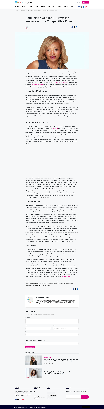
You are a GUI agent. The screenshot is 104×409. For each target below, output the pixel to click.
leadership (50, 398)
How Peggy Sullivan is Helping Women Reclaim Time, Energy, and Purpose (59, 372)
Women (72, 6)
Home (16, 10)
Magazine (17, 6)
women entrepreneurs (52, 395)
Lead (48, 6)
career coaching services (62, 281)
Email (54, 325)
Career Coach (54, 281)
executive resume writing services (49, 283)
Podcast (24, 6)
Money (59, 6)
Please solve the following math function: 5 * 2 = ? (35, 340)
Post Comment (30, 347)
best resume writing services (34, 281)
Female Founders (23, 10)
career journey (72, 281)
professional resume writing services (33, 285)
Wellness (66, 6)
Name (26, 325)
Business (43, 6)
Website (27, 331)
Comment (27, 317)
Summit (36, 6)
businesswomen (51, 392)
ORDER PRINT (85, 2)
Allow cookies (86, 407)
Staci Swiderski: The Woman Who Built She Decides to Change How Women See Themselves (61, 360)
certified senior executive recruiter (33, 283)
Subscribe (85, 397)
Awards (30, 6)
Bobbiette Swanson (46, 281)
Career (53, 6)
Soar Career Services (47, 285)
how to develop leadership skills (65, 283)
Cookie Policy (44, 407)
